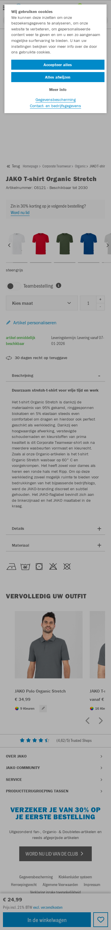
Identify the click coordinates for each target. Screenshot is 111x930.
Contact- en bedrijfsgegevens (55, 105)
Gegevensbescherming (56, 99)
